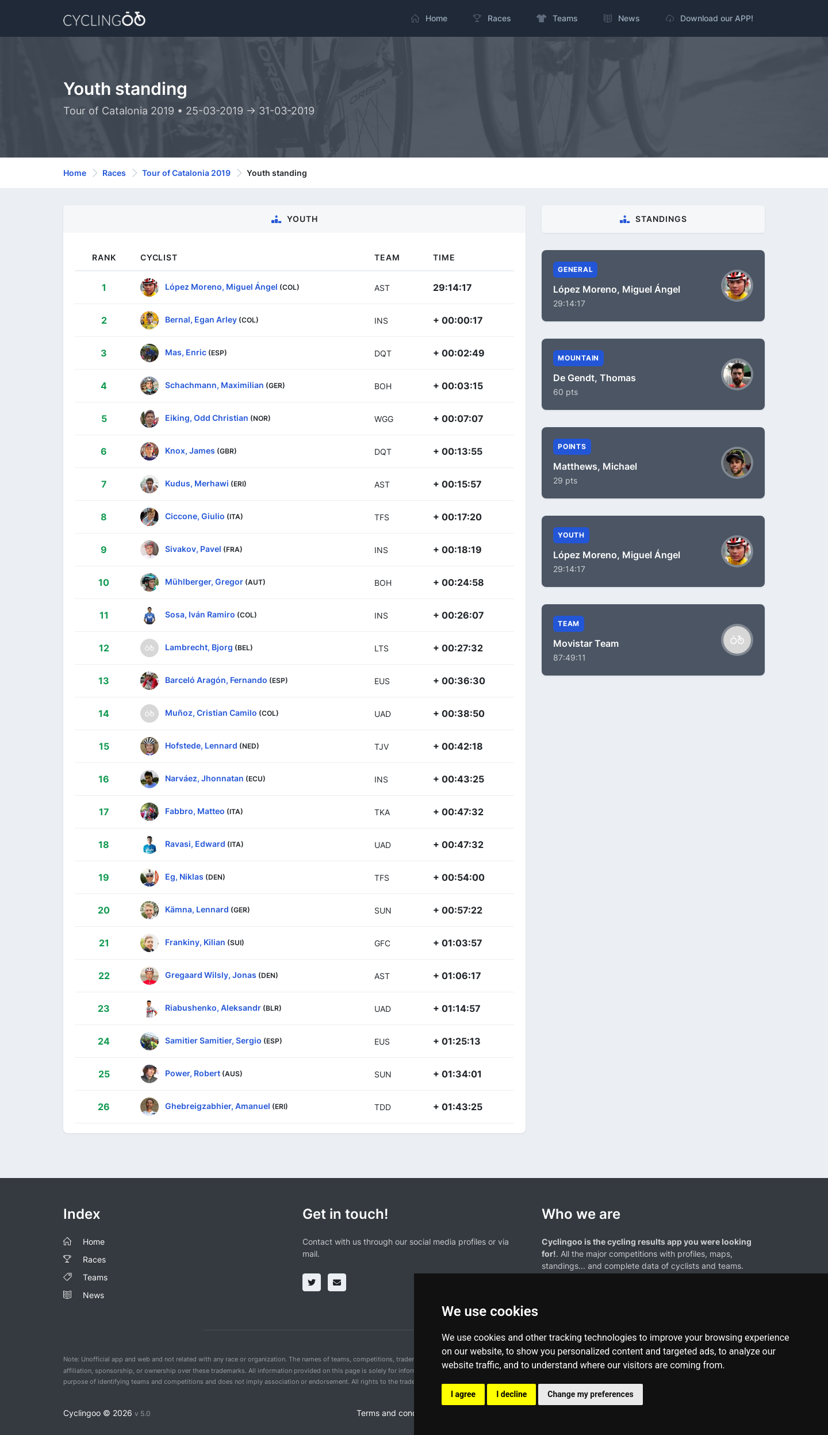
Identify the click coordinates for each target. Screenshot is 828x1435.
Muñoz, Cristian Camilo (211, 713)
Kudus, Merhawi (197, 483)
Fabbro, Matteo (195, 811)
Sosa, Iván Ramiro (200, 614)
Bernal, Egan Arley (201, 319)
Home (74, 173)
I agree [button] (463, 1394)
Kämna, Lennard (197, 909)
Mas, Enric (185, 352)
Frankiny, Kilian (195, 942)
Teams (95, 1277)
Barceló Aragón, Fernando (216, 680)
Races (114, 173)
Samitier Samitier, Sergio (213, 1040)
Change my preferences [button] (590, 1394)
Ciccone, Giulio (195, 516)
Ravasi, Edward (195, 844)
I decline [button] (511, 1394)
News (93, 1295)
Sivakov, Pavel (193, 549)
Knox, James (190, 450)
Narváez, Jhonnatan (204, 778)
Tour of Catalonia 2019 (186, 173)
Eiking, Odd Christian (206, 418)
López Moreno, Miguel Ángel (221, 286)
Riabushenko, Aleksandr (213, 1007)
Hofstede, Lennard (201, 745)
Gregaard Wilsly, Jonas (210, 975)
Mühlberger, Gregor (204, 581)
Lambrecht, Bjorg (199, 647)
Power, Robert (192, 1073)
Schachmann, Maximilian (214, 385)
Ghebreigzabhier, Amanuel (217, 1106)
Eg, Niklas (184, 876)
